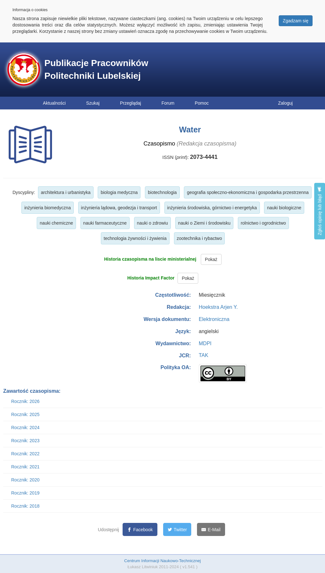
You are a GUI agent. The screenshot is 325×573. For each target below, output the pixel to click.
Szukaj (93, 103)
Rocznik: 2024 (25, 427)
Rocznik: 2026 (25, 401)
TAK (203, 355)
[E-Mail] (211, 529)
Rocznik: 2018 (25, 506)
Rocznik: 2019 (25, 492)
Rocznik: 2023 (25, 440)
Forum (168, 103)
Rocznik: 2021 (25, 466)
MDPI (205, 343)
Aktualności (54, 103)
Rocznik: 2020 (25, 479)
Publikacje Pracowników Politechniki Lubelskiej (96, 69)
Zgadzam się (295, 20)
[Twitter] (177, 529)
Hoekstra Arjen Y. (218, 307)
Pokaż (211, 259)
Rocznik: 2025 (25, 414)
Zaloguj (285, 103)
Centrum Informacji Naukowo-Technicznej (162, 560)
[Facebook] (140, 529)
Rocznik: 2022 (25, 453)
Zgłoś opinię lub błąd (319, 211)
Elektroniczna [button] (214, 319)
